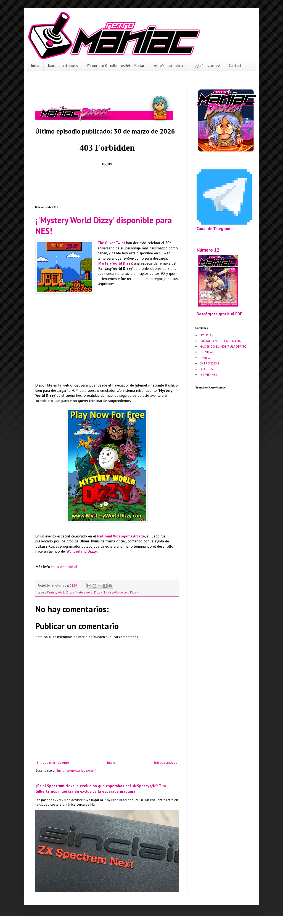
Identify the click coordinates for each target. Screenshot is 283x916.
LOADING (206, 369)
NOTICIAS (206, 335)
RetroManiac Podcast (170, 65)
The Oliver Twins (111, 243)
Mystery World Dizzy (115, 263)
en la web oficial (64, 566)
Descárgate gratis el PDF (219, 313)
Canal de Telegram (213, 228)
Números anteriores (63, 65)
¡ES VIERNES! (209, 374)
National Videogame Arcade (121, 536)
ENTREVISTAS (209, 363)
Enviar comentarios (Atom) (76, 770)
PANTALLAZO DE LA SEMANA (220, 341)
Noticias (108, 592)
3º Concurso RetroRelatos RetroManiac (115, 65)
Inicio (35, 65)
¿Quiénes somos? (207, 65)
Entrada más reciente (53, 762)
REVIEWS (206, 358)
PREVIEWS (207, 352)
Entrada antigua (166, 762)
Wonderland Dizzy (82, 551)
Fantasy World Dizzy (60, 592)
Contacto (236, 65)
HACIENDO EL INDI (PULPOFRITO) (224, 346)
